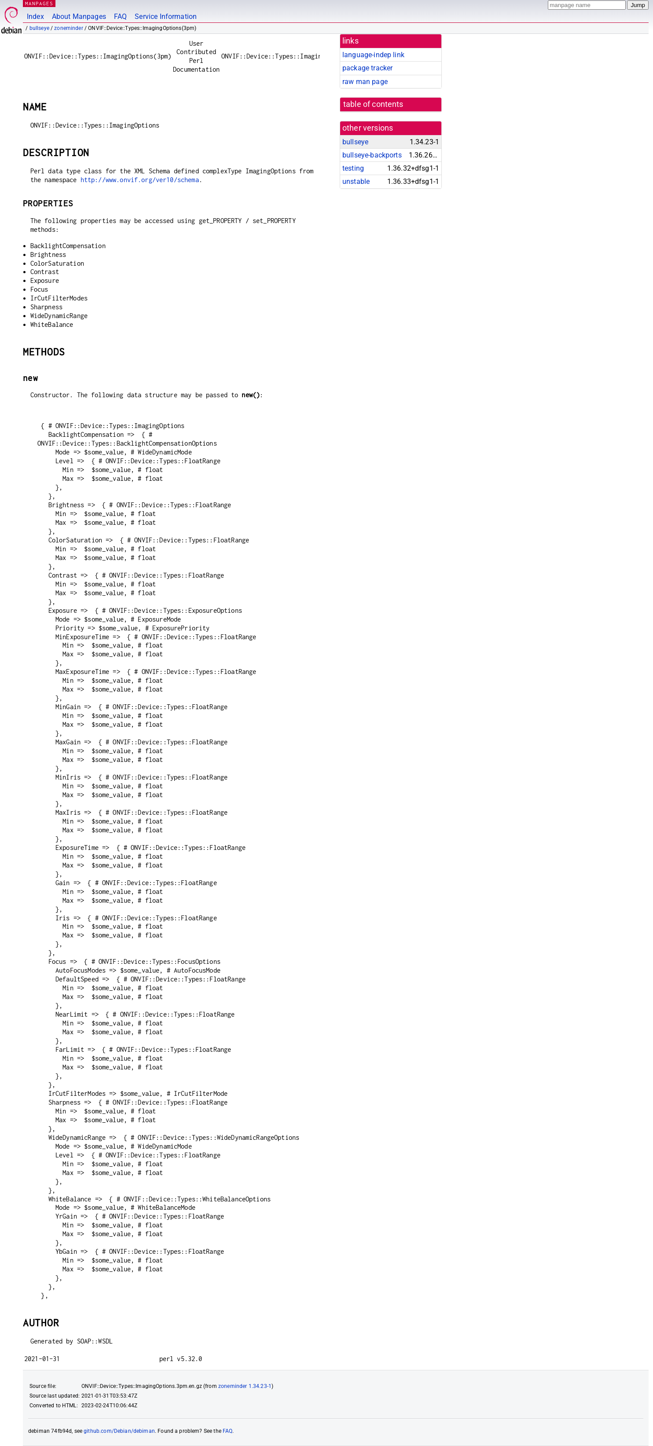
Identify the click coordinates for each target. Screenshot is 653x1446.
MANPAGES (39, 3)
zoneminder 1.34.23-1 (244, 1386)
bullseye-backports (372, 155)
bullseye (39, 28)
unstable (356, 181)
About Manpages (79, 16)
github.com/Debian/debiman (119, 1431)
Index (35, 16)
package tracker (367, 68)
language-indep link (373, 55)
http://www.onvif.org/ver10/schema (140, 179)
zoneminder (68, 28)
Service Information (166, 16)
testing (353, 168)
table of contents (373, 104)
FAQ (120, 16)
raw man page (365, 81)
